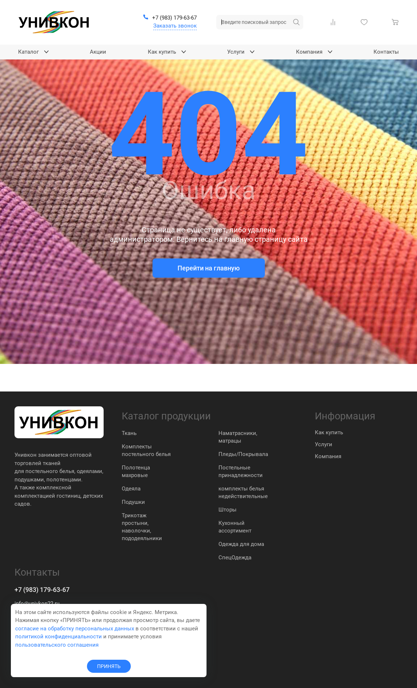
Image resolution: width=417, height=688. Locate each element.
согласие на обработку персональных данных (74, 628)
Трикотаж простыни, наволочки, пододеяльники (142, 527)
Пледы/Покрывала (243, 454)
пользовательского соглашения (57, 645)
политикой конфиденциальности (58, 636)
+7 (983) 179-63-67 (42, 589)
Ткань (129, 433)
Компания (328, 456)
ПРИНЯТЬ (109, 666)
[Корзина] (397, 22)
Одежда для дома (241, 544)
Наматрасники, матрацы (237, 437)
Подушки (133, 502)
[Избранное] (365, 22)
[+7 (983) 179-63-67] (170, 18)
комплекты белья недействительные (243, 492)
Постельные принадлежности (240, 471)
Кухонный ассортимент (234, 527)
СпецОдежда (234, 557)
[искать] (296, 22)
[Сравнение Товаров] (334, 22)
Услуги (323, 444)
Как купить (329, 432)
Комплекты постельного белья (146, 450)
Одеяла (131, 488)
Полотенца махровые (136, 471)
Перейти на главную (209, 268)
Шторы (227, 509)
